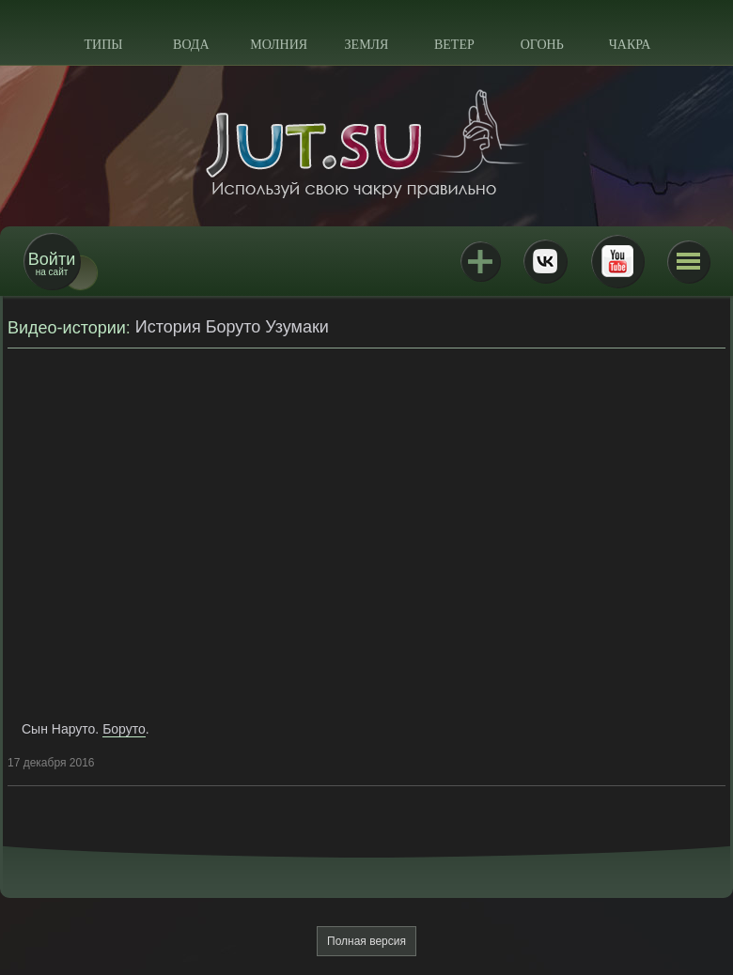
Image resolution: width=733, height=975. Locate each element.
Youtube (617, 261)
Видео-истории (67, 327)
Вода (191, 45)
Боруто (124, 728)
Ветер (454, 45)
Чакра (630, 45)
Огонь (542, 45)
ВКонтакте (545, 261)
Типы (103, 45)
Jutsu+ (480, 261)
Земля (367, 45)
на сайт (51, 263)
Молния (278, 45)
